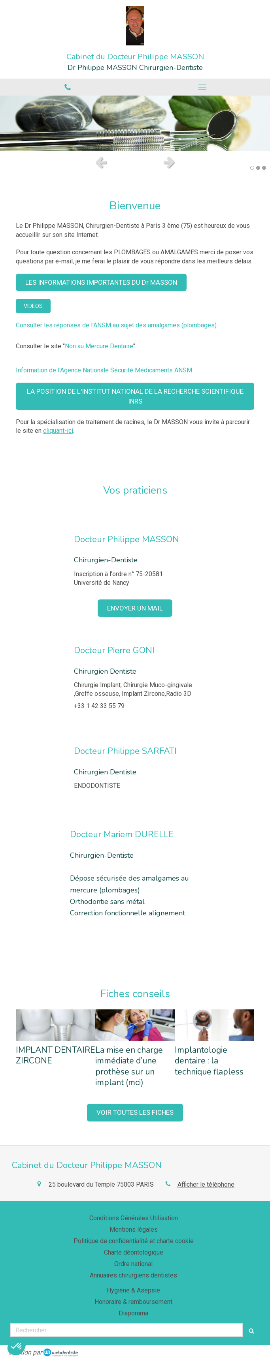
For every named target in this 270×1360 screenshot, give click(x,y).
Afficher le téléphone (205, 1184)
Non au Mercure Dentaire (99, 346)
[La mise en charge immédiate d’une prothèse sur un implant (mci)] (135, 1025)
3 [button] (264, 168)
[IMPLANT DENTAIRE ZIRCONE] (55, 1025)
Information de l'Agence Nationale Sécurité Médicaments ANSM (104, 370)
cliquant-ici (58, 430)
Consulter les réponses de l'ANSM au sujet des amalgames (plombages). (117, 325)
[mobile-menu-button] (202, 87)
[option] (135, 123)
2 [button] (258, 168)
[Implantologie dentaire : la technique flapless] (214, 1025)
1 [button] (252, 168)
